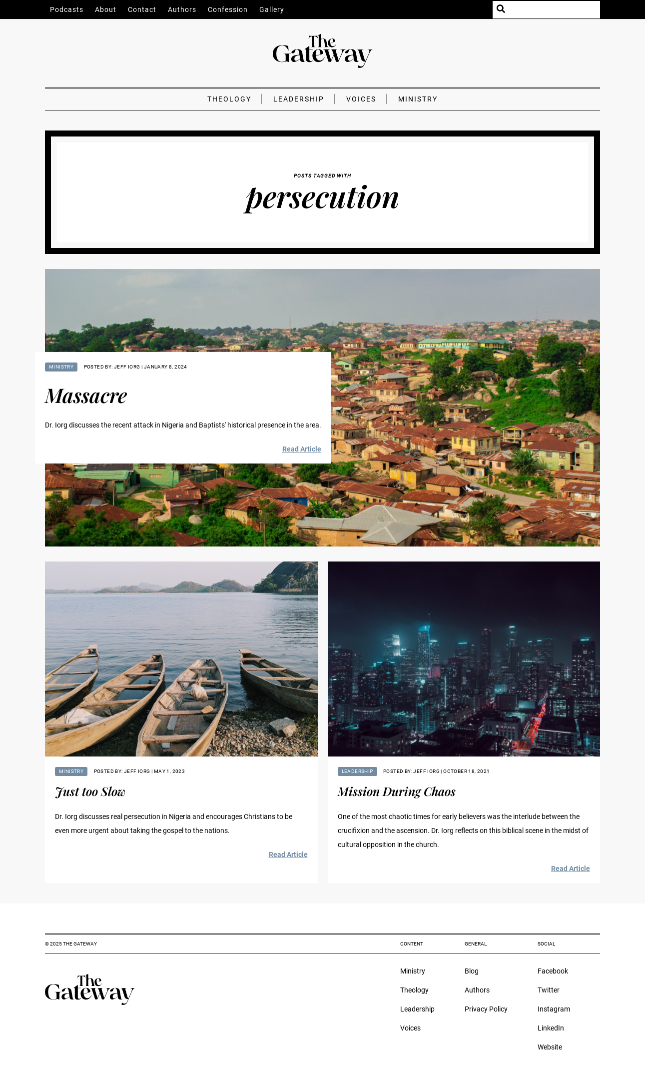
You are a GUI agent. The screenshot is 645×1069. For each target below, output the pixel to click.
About (105, 10)
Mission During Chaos (397, 791)
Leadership (298, 99)
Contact (142, 10)
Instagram (554, 1009)
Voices (361, 99)
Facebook (553, 971)
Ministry (418, 99)
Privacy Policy (486, 1009)
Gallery (271, 10)
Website (550, 1047)
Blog (472, 971)
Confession (228, 10)
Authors (182, 10)
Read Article (301, 449)
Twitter (549, 990)
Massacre (86, 395)
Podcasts (66, 10)
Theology (229, 99)
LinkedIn (551, 1028)
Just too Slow (90, 791)
